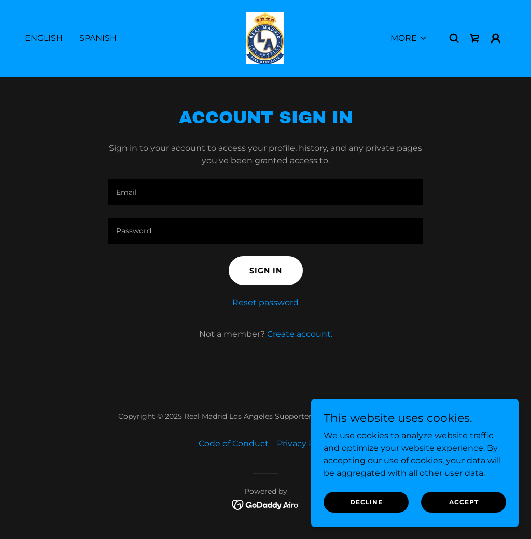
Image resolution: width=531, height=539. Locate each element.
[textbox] (265, 192)
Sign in (265, 270)
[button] (408, 38)
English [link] (44, 38)
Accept (464, 502)
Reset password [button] (265, 302)
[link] (265, 37)
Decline (366, 502)
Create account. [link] (299, 334)
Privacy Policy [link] (305, 443)
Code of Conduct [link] (234, 443)
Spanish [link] (98, 38)
